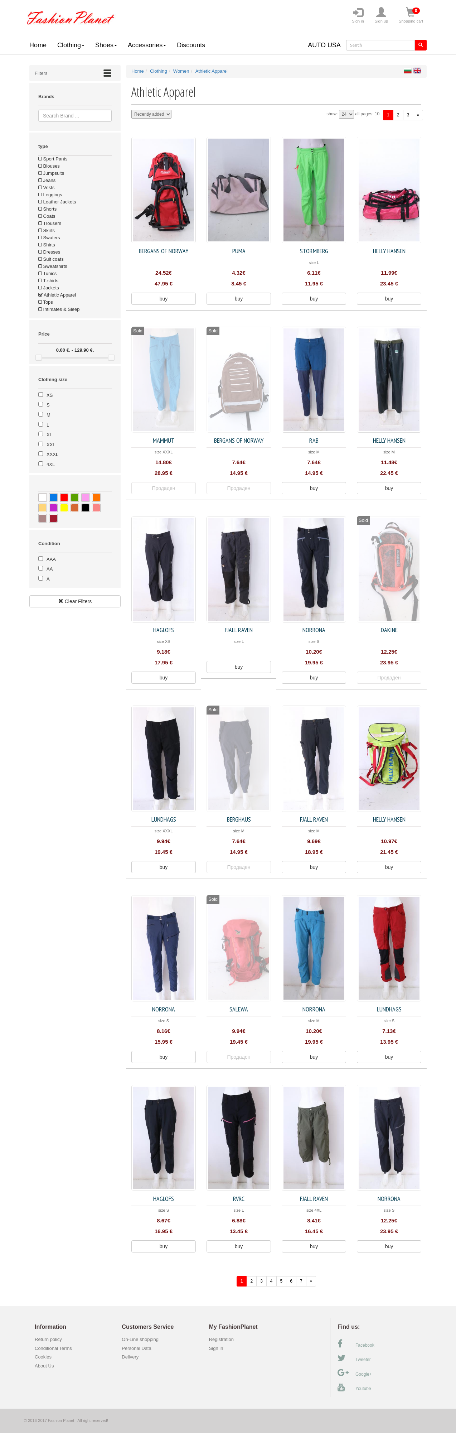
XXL (51, 444)
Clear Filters (75, 601)
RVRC (238, 1198)
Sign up (381, 15)
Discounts (191, 45)
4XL (51, 464)
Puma (239, 251)
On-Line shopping (142, 1339)
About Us (44, 1366)
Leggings (50, 194)
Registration (221, 1339)
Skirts (46, 230)
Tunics (47, 273)
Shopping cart (411, 15)
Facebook (356, 1344)
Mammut (164, 440)
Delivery (130, 1357)
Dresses (49, 252)
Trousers (49, 223)
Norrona (313, 630)
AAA (51, 559)
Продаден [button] (163, 488)
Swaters (49, 237)
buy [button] (164, 299)
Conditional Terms (53, 1348)
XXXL (52, 454)
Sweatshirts (52, 266)
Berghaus (239, 819)
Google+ (355, 1373)
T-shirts (48, 280)
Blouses (49, 166)
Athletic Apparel (57, 295)
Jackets (48, 287)
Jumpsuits (51, 173)
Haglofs (163, 630)
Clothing (70, 45)
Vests (46, 187)
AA (50, 569)
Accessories (147, 45)
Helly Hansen (389, 251)
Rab (314, 440)
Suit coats (51, 259)
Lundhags (163, 819)
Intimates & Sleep (59, 309)
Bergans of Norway (163, 251)
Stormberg (314, 251)
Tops (45, 302)
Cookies (43, 1357)
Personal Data (136, 1348)
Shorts (47, 209)
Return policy (48, 1339)
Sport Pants (53, 159)
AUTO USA (324, 45)
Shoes (106, 45)
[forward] (418, 115)
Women (181, 71)
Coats (46, 216)
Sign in (358, 15)
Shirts (46, 244)
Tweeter (354, 1358)
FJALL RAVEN (239, 630)
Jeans (46, 180)
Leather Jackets (57, 202)
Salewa (238, 1009)
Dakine (389, 630)
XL (49, 434)
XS (50, 395)
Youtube (354, 1387)
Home (38, 45)
